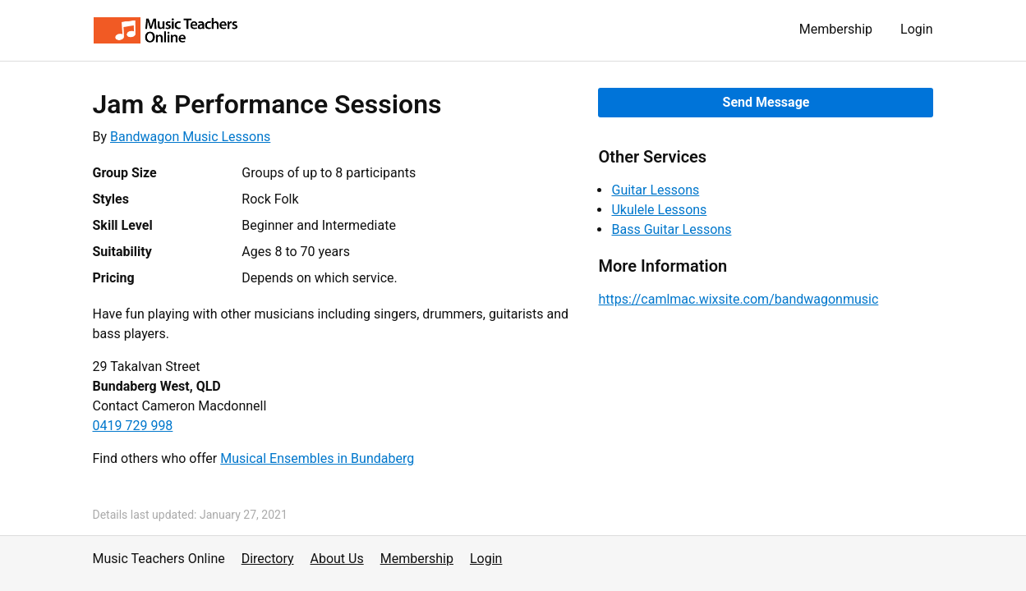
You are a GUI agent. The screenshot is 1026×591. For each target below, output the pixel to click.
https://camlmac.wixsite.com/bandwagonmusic (738, 299)
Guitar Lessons (655, 190)
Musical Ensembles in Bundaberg (317, 458)
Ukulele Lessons (658, 210)
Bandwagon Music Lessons (190, 136)
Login (916, 29)
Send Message (766, 102)
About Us (337, 558)
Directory (268, 558)
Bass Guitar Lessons (671, 229)
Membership (835, 29)
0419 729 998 (133, 425)
